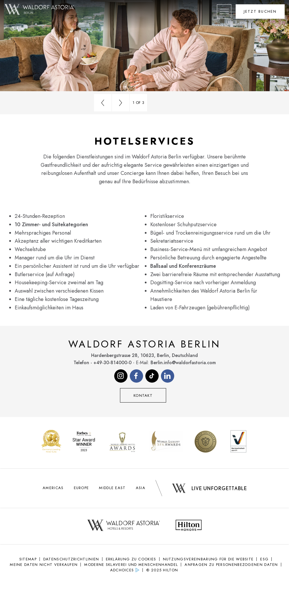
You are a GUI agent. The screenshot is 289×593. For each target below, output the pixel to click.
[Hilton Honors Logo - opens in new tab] (188, 526)
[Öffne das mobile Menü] (224, 11)
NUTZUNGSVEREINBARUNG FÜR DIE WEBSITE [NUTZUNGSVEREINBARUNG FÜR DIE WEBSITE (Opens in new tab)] (208, 559)
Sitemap (28, 559)
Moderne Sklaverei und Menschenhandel (131, 564)
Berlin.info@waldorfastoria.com (183, 362)
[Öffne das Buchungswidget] (260, 11)
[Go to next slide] (120, 102)
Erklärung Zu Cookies (131, 559)
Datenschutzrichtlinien (71, 559)
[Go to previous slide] (102, 102)
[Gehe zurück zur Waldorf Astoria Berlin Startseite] (39, 9)
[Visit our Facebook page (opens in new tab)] (136, 376)
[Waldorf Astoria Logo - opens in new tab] (123, 526)
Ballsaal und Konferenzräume (183, 266)
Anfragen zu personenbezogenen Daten (231, 564)
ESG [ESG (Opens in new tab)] (264, 559)
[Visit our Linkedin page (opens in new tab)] (167, 376)
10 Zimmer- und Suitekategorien (51, 224)
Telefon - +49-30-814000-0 (103, 362)
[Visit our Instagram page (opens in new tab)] (120, 376)
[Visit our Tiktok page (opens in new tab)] (152, 376)
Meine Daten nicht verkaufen (44, 564)
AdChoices (122, 570)
